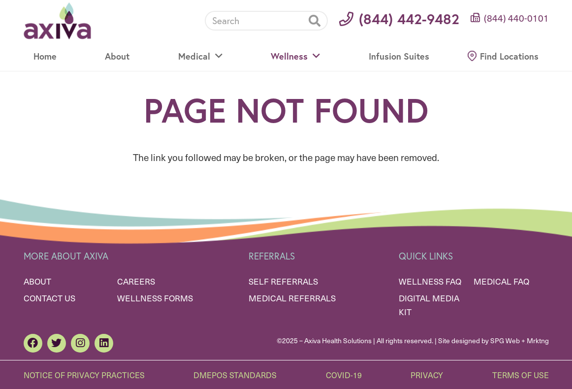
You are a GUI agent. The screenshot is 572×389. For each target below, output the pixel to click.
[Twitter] (56, 343)
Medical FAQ (501, 281)
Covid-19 (344, 375)
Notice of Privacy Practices (84, 375)
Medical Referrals (292, 298)
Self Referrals (283, 281)
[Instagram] (80, 343)
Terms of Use (520, 375)
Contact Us (49, 298)
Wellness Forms (155, 298)
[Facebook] (33, 343)
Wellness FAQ (430, 281)
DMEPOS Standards (235, 375)
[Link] (57, 20)
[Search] (266, 21)
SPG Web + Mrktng (519, 340)
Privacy (427, 375)
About (37, 281)
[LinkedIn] (104, 343)
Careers (136, 281)
